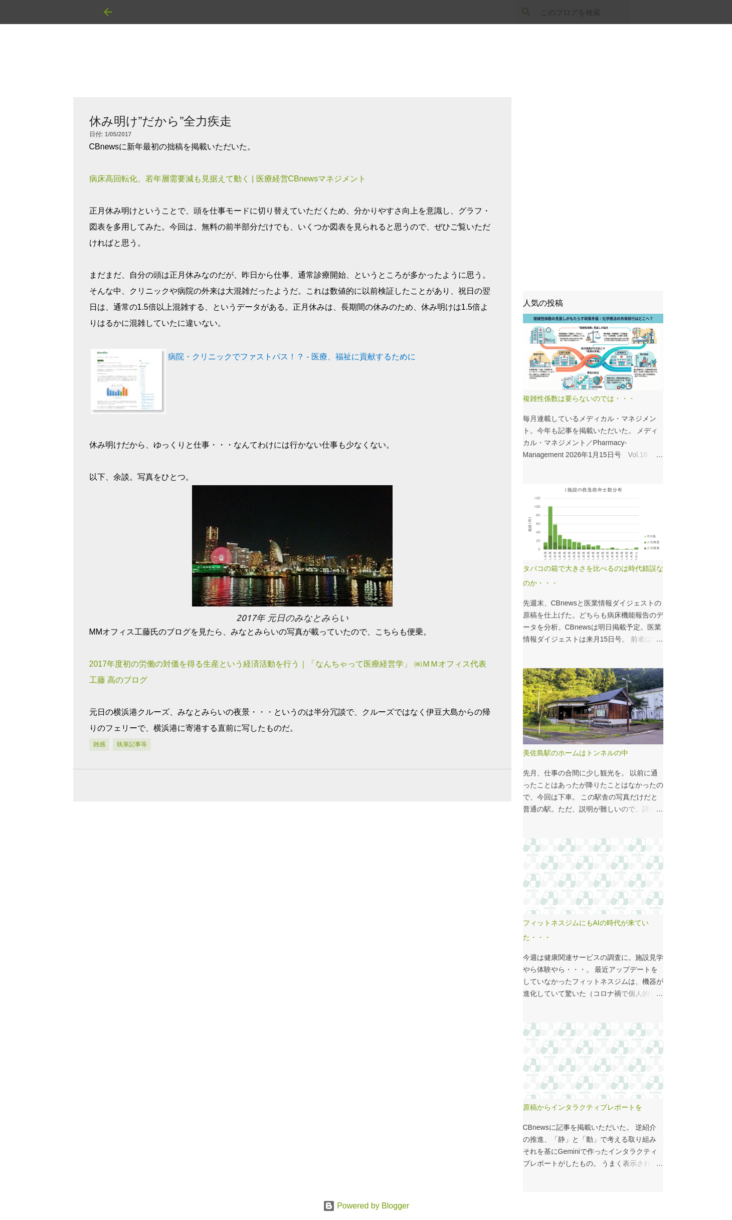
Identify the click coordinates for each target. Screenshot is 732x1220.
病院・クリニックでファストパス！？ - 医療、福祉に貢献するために (292, 356)
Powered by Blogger (366, 1205)
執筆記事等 (132, 744)
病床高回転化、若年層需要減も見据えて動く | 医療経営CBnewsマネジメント (228, 178)
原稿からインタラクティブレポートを (582, 1107)
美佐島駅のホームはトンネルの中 (575, 753)
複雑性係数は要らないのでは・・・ (579, 398)
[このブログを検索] (578, 12)
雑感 (99, 744)
